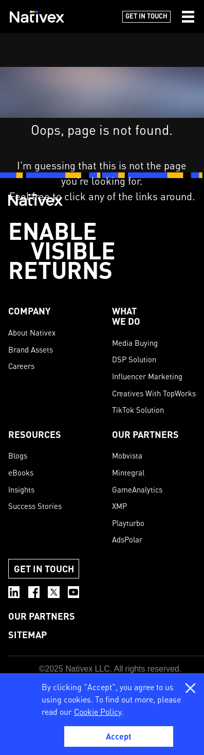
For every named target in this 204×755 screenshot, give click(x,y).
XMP (119, 506)
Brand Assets (30, 349)
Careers (21, 366)
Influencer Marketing (147, 376)
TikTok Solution (138, 409)
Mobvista (127, 455)
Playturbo (128, 523)
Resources (34, 434)
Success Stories (35, 506)
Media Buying (135, 342)
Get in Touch (146, 16)
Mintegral (128, 472)
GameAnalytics (137, 489)
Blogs (17, 455)
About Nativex (31, 332)
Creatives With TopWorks (154, 393)
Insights (21, 489)
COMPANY (29, 310)
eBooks (20, 472)
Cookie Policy (97, 712)
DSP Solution (134, 359)
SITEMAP (27, 634)
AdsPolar (127, 539)
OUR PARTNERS (145, 434)
